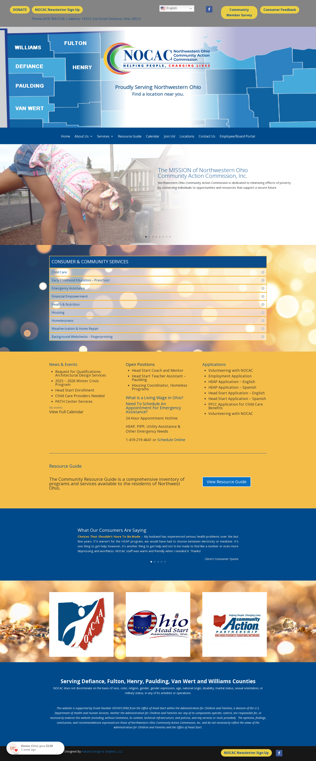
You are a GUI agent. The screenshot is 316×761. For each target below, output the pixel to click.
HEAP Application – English (231, 381)
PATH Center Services (74, 401)
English (169, 8)
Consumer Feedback (279, 9)
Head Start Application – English (236, 392)
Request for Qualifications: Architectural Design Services (80, 373)
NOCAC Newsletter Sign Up (57, 9)
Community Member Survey (239, 12)
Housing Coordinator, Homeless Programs (159, 387)
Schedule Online (171, 439)
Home (65, 136)
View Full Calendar (66, 411)
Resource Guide (129, 136)
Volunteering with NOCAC (230, 370)
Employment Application (230, 376)
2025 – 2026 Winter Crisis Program (77, 382)
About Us (82, 136)
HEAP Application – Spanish (232, 387)
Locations (187, 136)
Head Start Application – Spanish (237, 398)
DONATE (20, 9)
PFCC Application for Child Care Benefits (235, 406)
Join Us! (169, 136)
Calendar (152, 136)
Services (103, 136)
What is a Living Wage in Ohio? (154, 397)
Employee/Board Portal (237, 136)
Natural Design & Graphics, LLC (102, 751)
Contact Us (207, 136)
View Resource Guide (226, 481)
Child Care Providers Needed (80, 395)
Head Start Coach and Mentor (157, 370)
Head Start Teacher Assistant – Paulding (159, 378)
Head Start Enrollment (74, 390)
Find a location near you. (158, 94)
